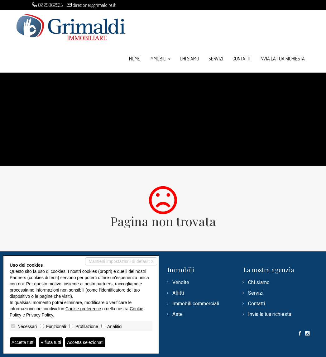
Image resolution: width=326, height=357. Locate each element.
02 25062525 (50, 5)
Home (134, 58)
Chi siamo (189, 58)
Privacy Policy (39, 314)
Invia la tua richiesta (282, 58)
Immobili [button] (160, 58)
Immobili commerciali (195, 304)
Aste (177, 314)
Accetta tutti (23, 342)
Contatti (241, 58)
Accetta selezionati (85, 342)
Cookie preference (83, 308)
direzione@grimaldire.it (94, 5)
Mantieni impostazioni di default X (121, 261)
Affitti (178, 293)
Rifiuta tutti (51, 342)
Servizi (216, 58)
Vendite (180, 282)
